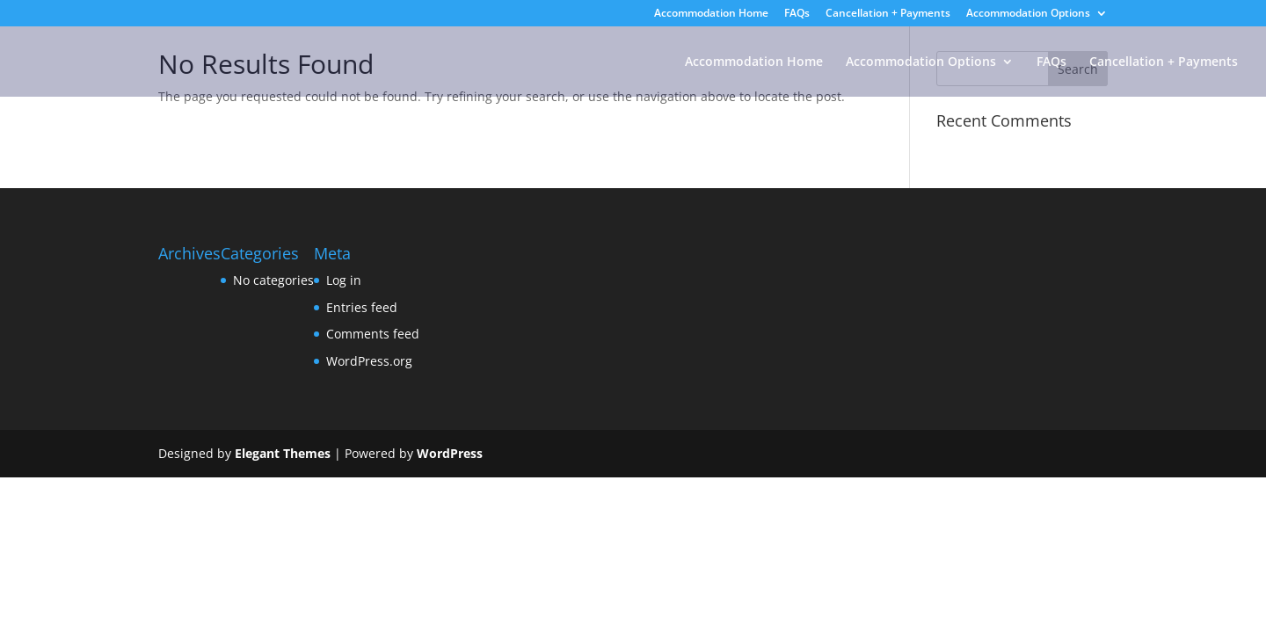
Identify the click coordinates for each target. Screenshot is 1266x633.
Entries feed (361, 307)
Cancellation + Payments (888, 14)
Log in (343, 280)
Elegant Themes (283, 453)
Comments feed (372, 333)
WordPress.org (369, 361)
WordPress (450, 453)
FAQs (797, 14)
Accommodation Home (711, 14)
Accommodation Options (1028, 14)
